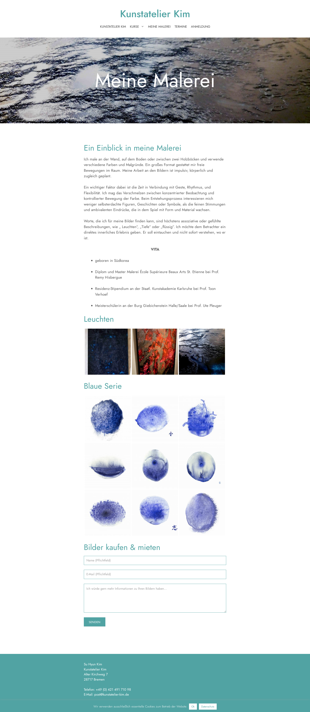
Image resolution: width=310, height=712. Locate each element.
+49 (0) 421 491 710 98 (113, 689)
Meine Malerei (159, 26)
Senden (94, 622)
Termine (181, 26)
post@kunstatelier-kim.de (111, 694)
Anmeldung (200, 26)
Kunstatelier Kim (155, 14)
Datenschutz (207, 706)
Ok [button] (193, 706)
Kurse (138, 27)
